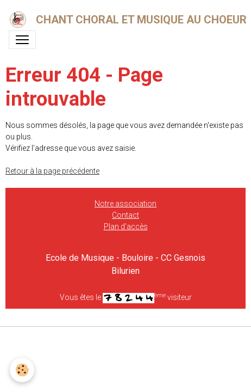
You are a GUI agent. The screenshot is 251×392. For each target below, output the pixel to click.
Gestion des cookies (126, 340)
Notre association (125, 203)
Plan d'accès (126, 226)
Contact (125, 215)
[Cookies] (22, 370)
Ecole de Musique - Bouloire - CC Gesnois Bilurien (125, 264)
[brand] (121, 19)
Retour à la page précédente (52, 171)
